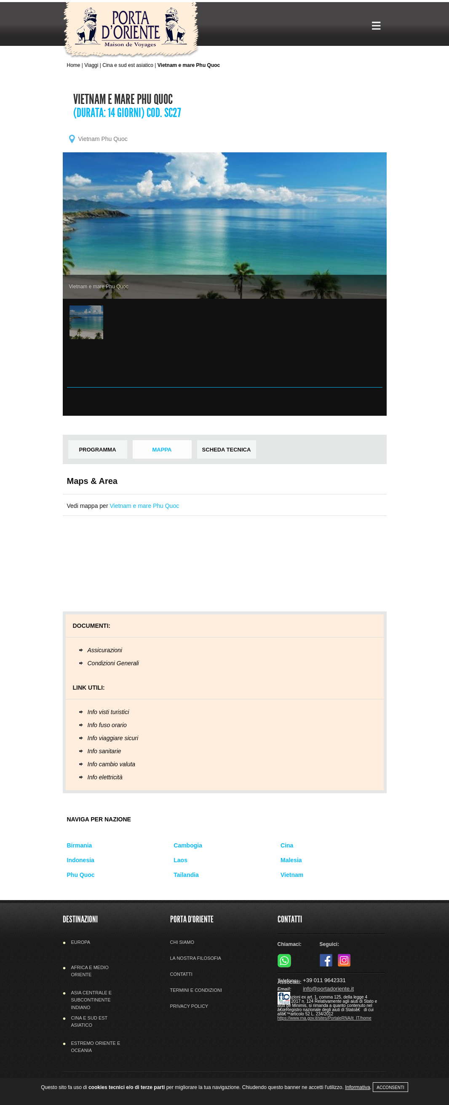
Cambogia (188, 845)
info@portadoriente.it (328, 988)
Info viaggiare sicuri (113, 738)
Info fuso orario (107, 725)
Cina (287, 845)
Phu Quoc (81, 874)
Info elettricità (105, 777)
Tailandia (186, 874)
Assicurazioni (105, 650)
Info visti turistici (108, 712)
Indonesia (80, 860)
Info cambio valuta (112, 764)
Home (73, 65)
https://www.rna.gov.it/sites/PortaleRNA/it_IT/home (324, 1018)
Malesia (291, 860)
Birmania (79, 845)
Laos (180, 860)
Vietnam (292, 874)
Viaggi (91, 65)
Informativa (357, 1087)
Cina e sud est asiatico (127, 65)
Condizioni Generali (113, 663)
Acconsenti (390, 1087)
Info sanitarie (104, 751)
